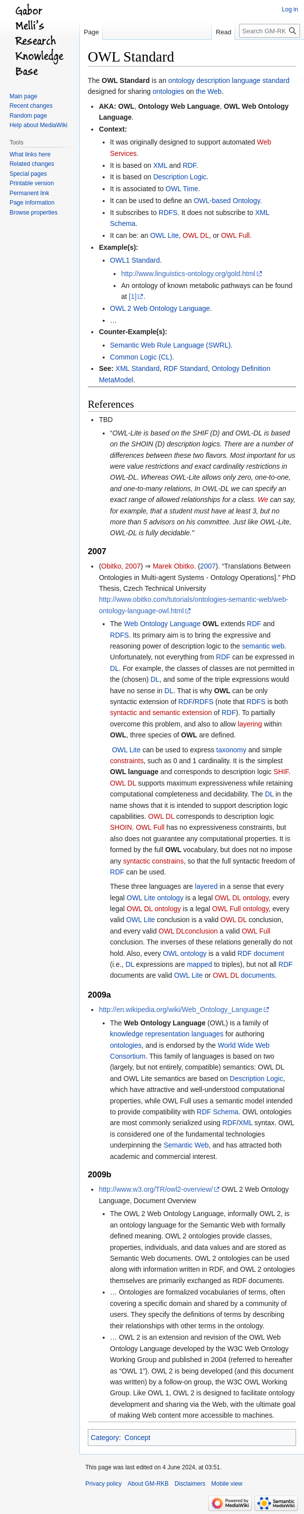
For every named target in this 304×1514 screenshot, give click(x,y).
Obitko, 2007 (120, 566)
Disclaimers (190, 1483)
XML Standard (138, 368)
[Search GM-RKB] (269, 31)
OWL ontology (184, 953)
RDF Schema (218, 1112)
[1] (133, 296)
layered (206, 886)
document (269, 953)
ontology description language (214, 80)
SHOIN (121, 827)
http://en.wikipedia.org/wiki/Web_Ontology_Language (180, 1009)
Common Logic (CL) (141, 357)
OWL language (134, 772)
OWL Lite (164, 235)
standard (275, 80)
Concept (137, 1438)
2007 (208, 566)
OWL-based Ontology (227, 201)
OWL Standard (126, 80)
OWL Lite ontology (154, 898)
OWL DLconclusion (188, 931)
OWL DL (195, 235)
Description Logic (179, 177)
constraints (127, 761)
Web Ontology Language (162, 624)
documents (258, 975)
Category (105, 1438)
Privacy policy (103, 1483)
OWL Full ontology (240, 909)
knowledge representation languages (167, 1034)
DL (114, 668)
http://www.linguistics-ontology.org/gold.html (188, 274)
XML (160, 165)
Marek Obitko (173, 566)
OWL (126, 106)
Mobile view (227, 1483)
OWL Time (182, 189)
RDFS (168, 212)
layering (250, 724)
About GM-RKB (148, 1483)
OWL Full (235, 235)
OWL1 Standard (135, 260)
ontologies (168, 91)
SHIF (280, 772)
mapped (199, 964)
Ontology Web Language (179, 106)
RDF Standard (186, 368)
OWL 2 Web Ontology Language (160, 308)
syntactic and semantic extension (161, 713)
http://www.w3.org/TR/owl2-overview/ (156, 1189)
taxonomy (231, 750)
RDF (189, 165)
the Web (209, 91)
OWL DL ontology (241, 898)
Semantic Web (186, 1145)
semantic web (263, 646)
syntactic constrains (153, 861)
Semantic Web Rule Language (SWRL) (170, 345)
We (263, 500)
